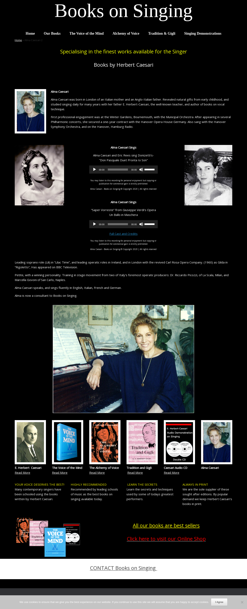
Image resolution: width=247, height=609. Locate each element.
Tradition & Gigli (161, 33)
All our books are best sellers (166, 525)
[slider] (118, 170)
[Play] (94, 170)
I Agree (219, 602)
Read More (22, 473)
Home (30, 33)
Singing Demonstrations (202, 33)
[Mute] (141, 170)
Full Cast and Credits (123, 234)
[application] (123, 170)
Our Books (52, 33)
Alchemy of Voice (126, 33)
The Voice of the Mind (86, 33)
